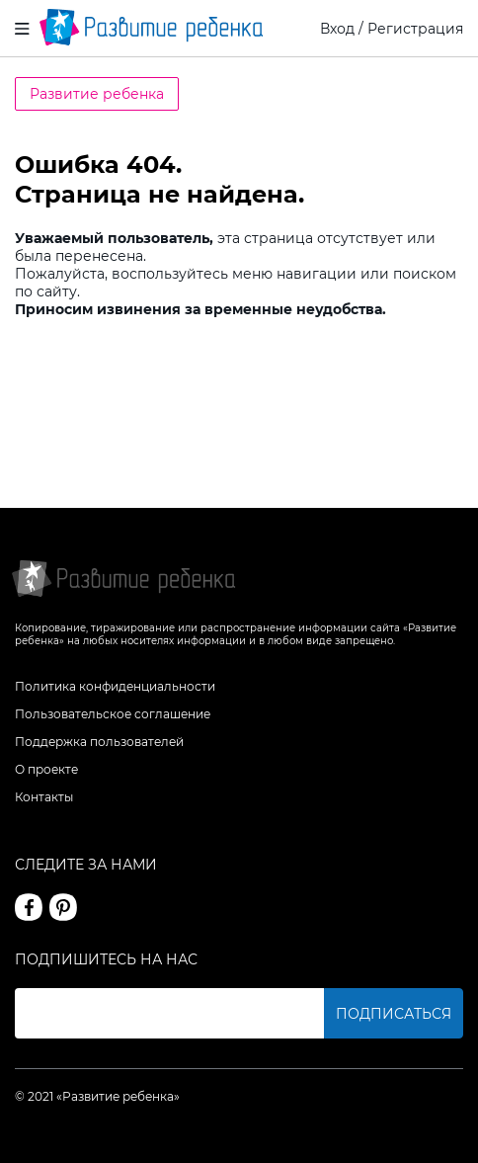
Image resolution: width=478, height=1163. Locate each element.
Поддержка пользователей (99, 741)
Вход (337, 29)
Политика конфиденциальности (115, 686)
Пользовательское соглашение (112, 713)
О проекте (46, 769)
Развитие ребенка (97, 94)
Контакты (44, 796)
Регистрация (415, 29)
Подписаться (393, 1014)
